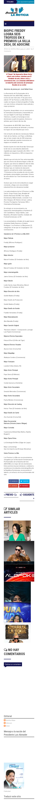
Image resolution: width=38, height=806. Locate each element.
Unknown (9, 723)
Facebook (14, 481)
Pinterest (24, 485)
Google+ (13, 485)
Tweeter (24, 481)
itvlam (8, 726)
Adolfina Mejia (10, 720)
